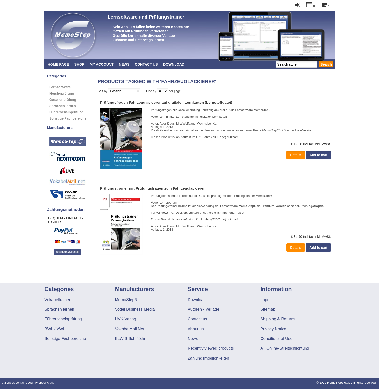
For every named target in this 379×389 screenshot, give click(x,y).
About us (196, 329)
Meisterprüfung (61, 93)
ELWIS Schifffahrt (130, 338)
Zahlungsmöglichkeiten (208, 358)
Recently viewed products (211, 348)
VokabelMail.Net (129, 329)
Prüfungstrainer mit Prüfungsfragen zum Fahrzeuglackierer (152, 188)
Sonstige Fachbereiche (67, 118)
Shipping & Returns (277, 319)
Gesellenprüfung (62, 100)
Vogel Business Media (135, 309)
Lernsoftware (60, 87)
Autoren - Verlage (203, 309)
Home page (58, 64)
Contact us (146, 64)
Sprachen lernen (62, 106)
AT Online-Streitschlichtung (284, 348)
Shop (79, 64)
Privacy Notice (273, 329)
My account (102, 64)
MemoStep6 (126, 299)
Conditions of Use (276, 338)
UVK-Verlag (125, 319)
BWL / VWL (54, 329)
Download (173, 64)
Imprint (266, 299)
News (124, 64)
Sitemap (267, 309)
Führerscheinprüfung (66, 112)
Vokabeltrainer (57, 299)
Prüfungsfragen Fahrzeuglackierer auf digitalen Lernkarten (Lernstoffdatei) (166, 102)
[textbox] (296, 64)
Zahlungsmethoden (66, 209)
